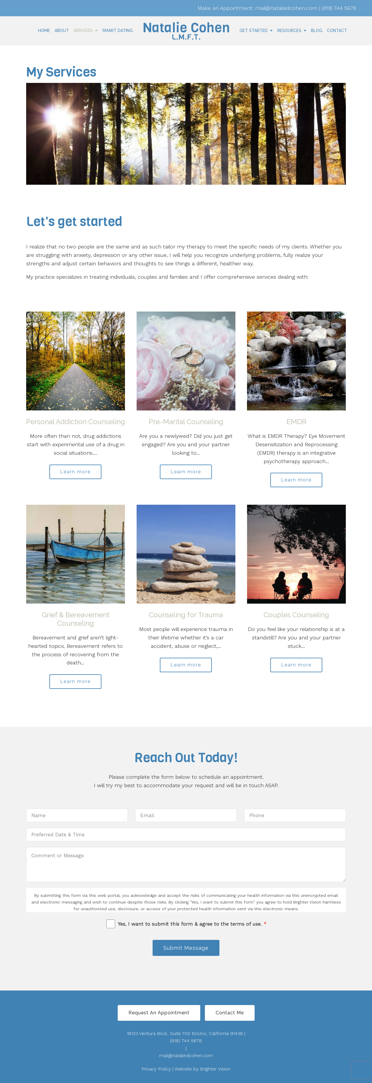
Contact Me (230, 1013)
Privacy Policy (156, 1069)
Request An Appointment (158, 1013)
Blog (316, 30)
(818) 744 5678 (186, 1040)
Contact (337, 30)
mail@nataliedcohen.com (186, 1055)
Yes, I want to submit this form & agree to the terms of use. (192, 924)
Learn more (75, 471)
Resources (289, 30)
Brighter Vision (215, 1069)
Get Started (253, 30)
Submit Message (186, 948)
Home (44, 30)
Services (83, 30)
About (62, 30)
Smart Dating (117, 30)
